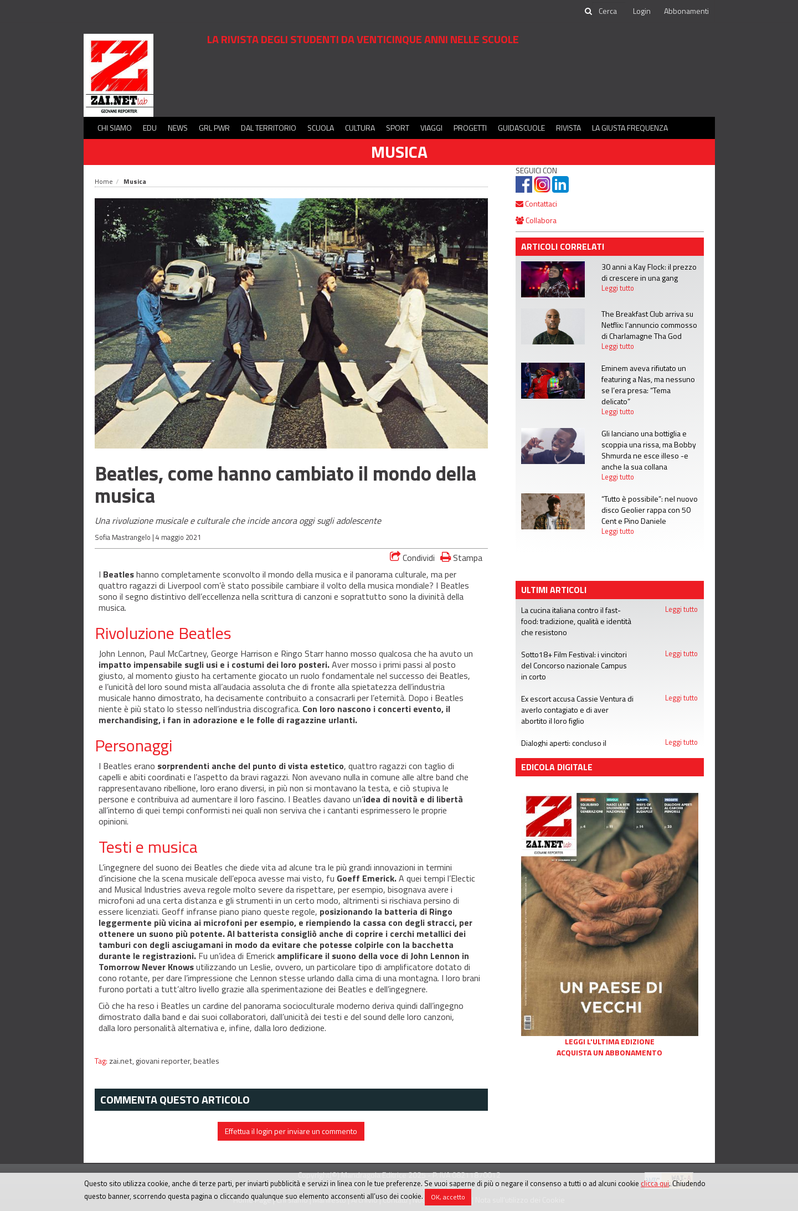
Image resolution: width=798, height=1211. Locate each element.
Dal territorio (268, 127)
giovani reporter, (164, 1061)
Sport (397, 127)
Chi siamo (114, 127)
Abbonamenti (686, 11)
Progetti (470, 127)
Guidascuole (521, 127)
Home (104, 181)
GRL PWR (214, 127)
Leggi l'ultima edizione (610, 1041)
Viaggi (431, 127)
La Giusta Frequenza (630, 127)
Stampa (461, 557)
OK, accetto (448, 1197)
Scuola (320, 127)
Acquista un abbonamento (609, 1052)
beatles (206, 1061)
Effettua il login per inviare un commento (291, 1131)
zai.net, (122, 1061)
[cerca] (608, 11)
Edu (150, 127)
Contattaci (536, 203)
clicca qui (655, 1183)
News (178, 127)
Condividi (412, 557)
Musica (399, 151)
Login (642, 11)
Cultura (360, 127)
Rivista (568, 127)
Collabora (536, 220)
